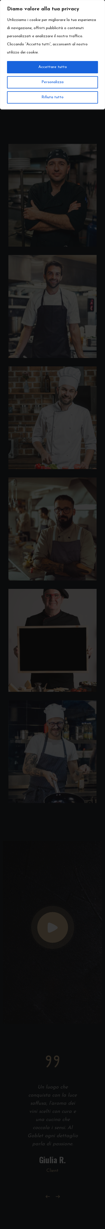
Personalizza (52, 82)
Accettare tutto (52, 67)
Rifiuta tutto (52, 97)
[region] (52, 54)
